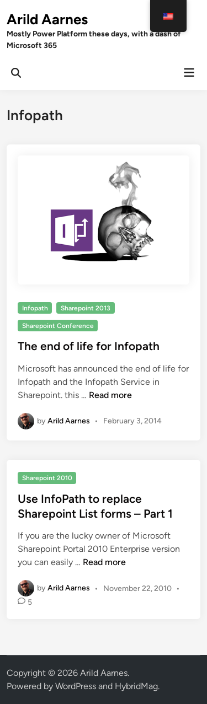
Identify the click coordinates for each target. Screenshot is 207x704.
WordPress (75, 686)
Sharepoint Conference (58, 326)
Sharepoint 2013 (85, 308)
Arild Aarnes (47, 19)
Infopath (35, 308)
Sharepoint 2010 (47, 478)
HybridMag (136, 686)
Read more (110, 395)
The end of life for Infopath (89, 346)
